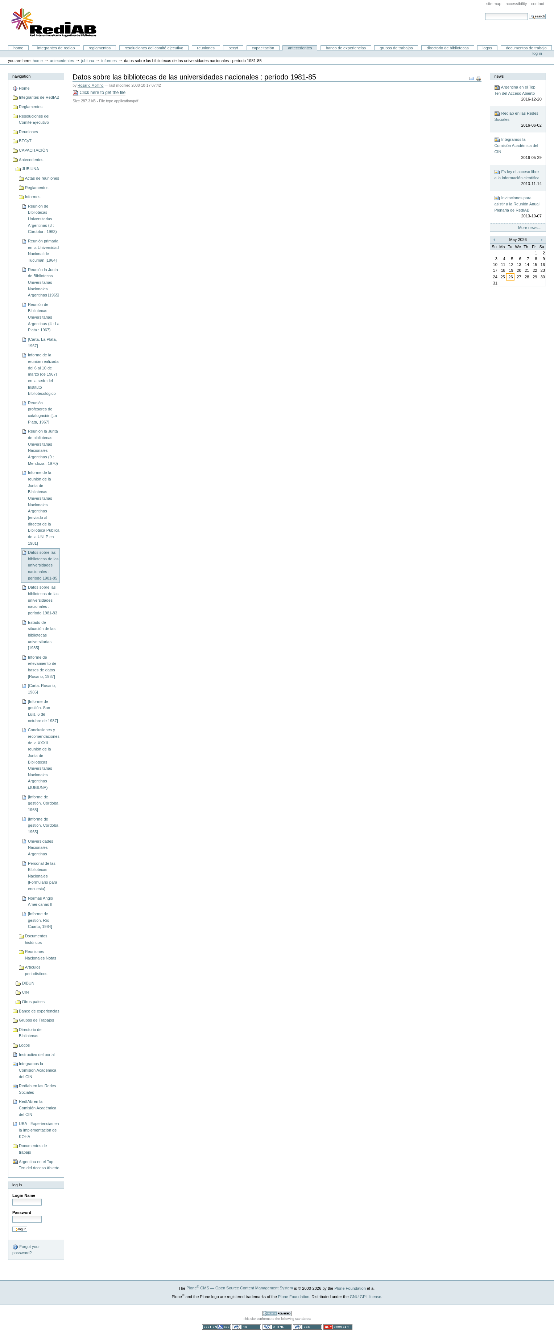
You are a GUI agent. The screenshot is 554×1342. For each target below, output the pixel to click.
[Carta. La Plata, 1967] (42, 342)
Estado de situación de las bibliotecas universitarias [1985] (41, 635)
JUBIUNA (87, 60)
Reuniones (206, 48)
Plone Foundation (349, 1288)
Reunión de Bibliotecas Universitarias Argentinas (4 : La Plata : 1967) (43, 317)
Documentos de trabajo (526, 48)
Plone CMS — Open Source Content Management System (239, 1288)
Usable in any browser (337, 1327)
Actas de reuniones (42, 178)
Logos (487, 48)
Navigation (21, 76)
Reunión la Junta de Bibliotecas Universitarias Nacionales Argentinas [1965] (43, 282)
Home (18, 48)
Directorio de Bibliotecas (448, 48)
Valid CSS (307, 1327)
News (499, 76)
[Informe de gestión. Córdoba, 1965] (43, 803)
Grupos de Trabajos (396, 48)
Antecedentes (300, 48)
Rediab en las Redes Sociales (37, 1089)
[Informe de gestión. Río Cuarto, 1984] (40, 920)
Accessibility (516, 3)
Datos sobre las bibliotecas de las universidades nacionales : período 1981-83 (43, 600)
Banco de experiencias (346, 48)
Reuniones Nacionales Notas (40, 954)
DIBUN (28, 983)
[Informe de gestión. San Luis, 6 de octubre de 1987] (43, 711)
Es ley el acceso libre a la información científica (517, 178)
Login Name (23, 1195)
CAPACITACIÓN (263, 48)
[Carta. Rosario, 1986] (42, 688)
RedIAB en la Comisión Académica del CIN (37, 1107)
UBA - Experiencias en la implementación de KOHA (39, 1129)
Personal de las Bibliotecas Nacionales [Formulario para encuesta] (42, 876)
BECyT (233, 48)
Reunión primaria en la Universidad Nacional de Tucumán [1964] (43, 250)
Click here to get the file (99, 92)
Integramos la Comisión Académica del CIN (37, 1070)
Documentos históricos (36, 939)
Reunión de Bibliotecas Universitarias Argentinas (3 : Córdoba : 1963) (42, 219)
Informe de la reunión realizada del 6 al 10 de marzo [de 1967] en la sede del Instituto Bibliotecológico (43, 374)
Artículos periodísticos (36, 970)
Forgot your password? (26, 1249)
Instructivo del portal (37, 1054)
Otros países (33, 1001)
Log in (537, 53)
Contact (537, 3)
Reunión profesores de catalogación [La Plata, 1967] (42, 412)
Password (21, 1212)
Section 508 (216, 1327)
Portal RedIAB (54, 23)
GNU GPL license (365, 1296)
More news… (530, 227)
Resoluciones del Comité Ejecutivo (153, 48)
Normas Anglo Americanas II (40, 901)
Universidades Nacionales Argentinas (40, 847)
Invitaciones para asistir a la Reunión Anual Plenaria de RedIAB (517, 207)
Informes (109, 60)
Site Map (493, 3)
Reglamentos (100, 48)
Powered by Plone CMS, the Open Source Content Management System (277, 1313)
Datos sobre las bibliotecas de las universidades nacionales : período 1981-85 (43, 565)
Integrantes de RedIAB (56, 48)
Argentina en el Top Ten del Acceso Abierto (39, 1164)
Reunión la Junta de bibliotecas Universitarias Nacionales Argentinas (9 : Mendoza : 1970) (43, 447)
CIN (25, 992)
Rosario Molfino (91, 85)
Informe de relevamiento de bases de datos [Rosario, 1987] (42, 667)
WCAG (246, 1327)
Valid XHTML (277, 1327)
